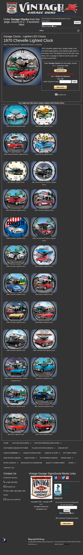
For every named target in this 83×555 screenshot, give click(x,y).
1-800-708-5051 (10, 482)
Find (53, 18)
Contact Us (60, 95)
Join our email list (11, 499)
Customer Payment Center (67, 518)
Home (5, 495)
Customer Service (10, 478)
